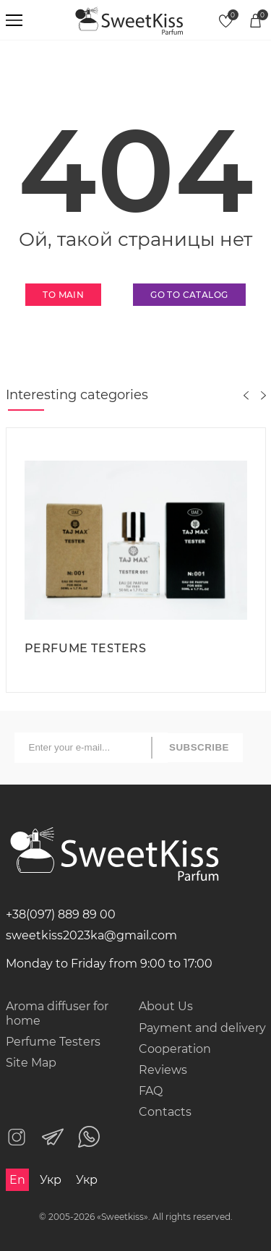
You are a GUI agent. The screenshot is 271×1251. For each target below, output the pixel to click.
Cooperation (175, 1049)
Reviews (163, 1070)
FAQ (151, 1091)
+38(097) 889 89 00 (61, 914)
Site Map (31, 1062)
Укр (50, 1180)
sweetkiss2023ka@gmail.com (91, 935)
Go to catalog (189, 294)
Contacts (165, 1112)
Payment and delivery (202, 1028)
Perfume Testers (53, 1042)
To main (63, 294)
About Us (166, 1006)
